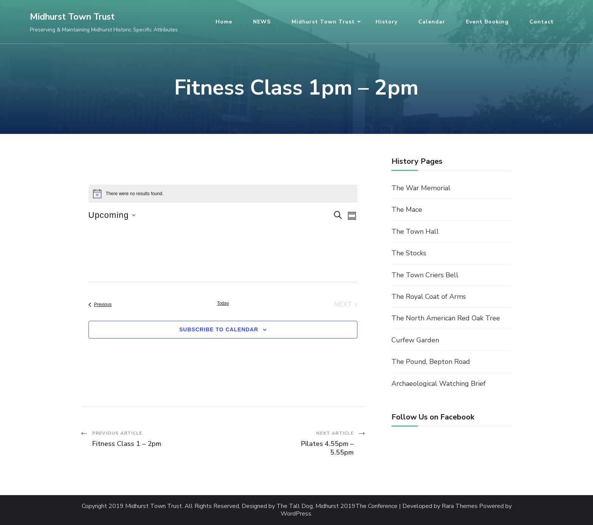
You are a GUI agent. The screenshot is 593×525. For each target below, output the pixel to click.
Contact (541, 21)
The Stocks (408, 253)
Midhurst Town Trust (72, 17)
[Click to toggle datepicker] (111, 215)
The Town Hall (415, 231)
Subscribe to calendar (218, 329)
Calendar (431, 21)
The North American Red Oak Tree (445, 318)
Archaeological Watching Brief (438, 383)
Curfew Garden (415, 340)
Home (224, 21)
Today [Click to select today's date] (223, 303)
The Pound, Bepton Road (430, 361)
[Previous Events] (100, 304)
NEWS (262, 21)
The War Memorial (420, 188)
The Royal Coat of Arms (428, 296)
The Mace (406, 209)
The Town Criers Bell (424, 275)
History (386, 21)
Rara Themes (460, 506)
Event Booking (487, 21)
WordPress (296, 513)
